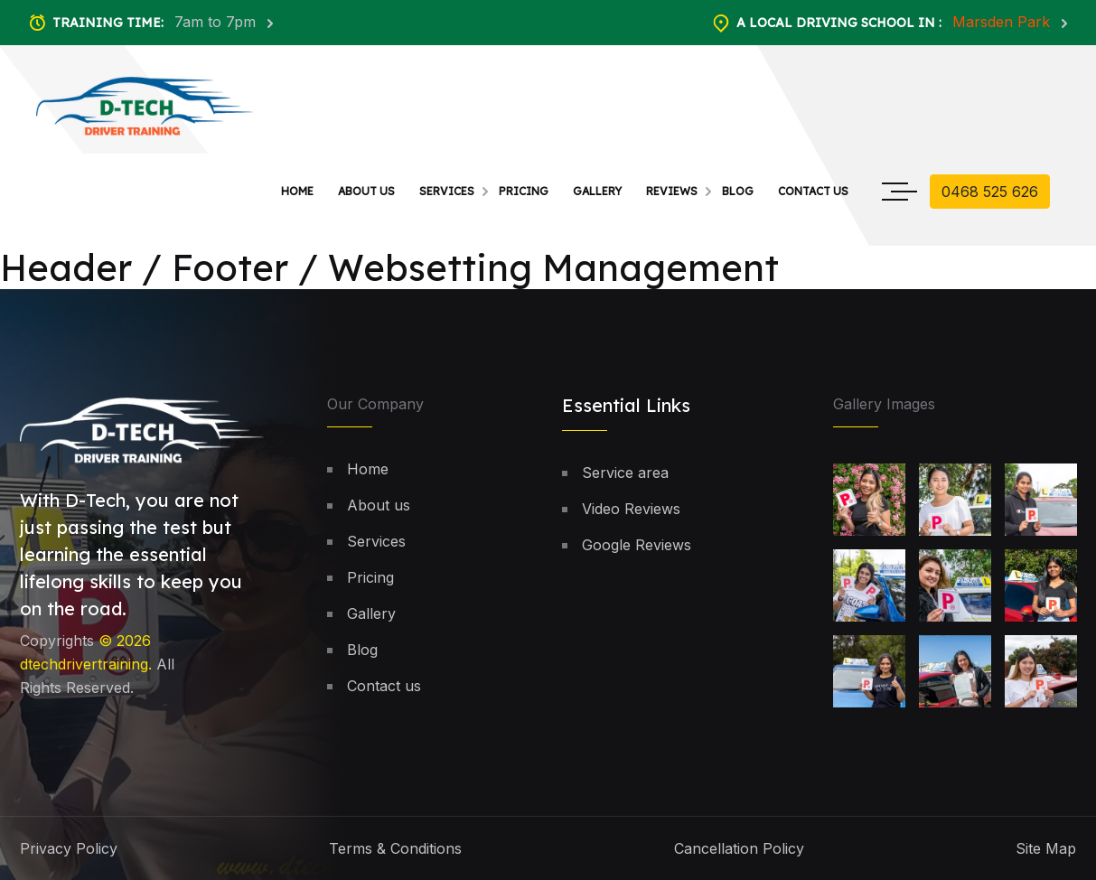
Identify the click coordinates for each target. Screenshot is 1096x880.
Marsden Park (1003, 22)
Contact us (813, 191)
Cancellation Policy (739, 848)
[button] (1036, 778)
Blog (738, 191)
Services (446, 191)
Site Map (1046, 848)
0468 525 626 (989, 192)
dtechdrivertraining (84, 664)
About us (366, 191)
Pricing (523, 191)
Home (297, 191)
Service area (625, 472)
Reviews (672, 191)
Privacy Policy (68, 848)
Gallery (597, 191)
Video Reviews (631, 509)
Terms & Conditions (395, 848)
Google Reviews (636, 545)
